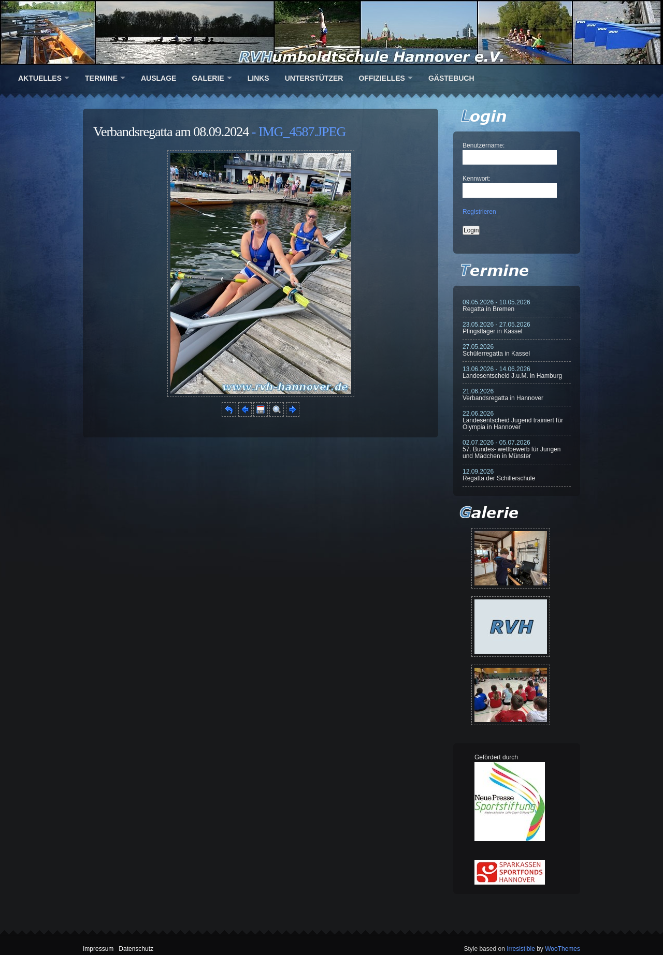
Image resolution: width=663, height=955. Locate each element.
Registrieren (479, 211)
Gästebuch (451, 78)
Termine (101, 78)
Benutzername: (484, 145)
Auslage (158, 78)
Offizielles (381, 78)
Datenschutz (136, 948)
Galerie (208, 78)
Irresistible (521, 948)
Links (258, 78)
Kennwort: (477, 178)
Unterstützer (314, 78)
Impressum (98, 948)
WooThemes (562, 948)
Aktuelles (40, 78)
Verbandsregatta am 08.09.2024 (171, 131)
